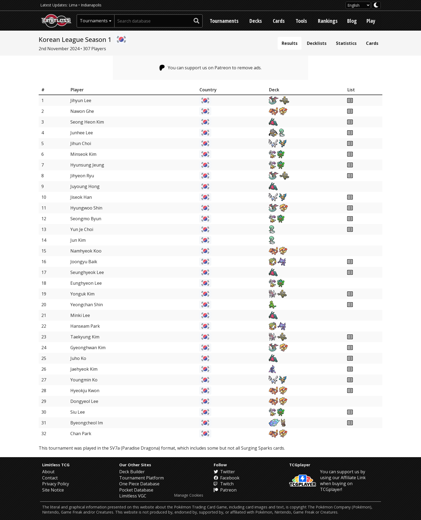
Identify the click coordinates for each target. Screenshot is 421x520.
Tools (301, 20)
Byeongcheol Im (86, 423)
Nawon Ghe (82, 111)
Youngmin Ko (83, 380)
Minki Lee (80, 315)
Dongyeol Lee (84, 401)
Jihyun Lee (80, 100)
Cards (279, 20)
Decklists (316, 43)
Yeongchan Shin (86, 305)
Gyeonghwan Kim (88, 348)
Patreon (225, 490)
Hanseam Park (85, 326)
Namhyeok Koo (85, 251)
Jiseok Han (81, 197)
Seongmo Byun (85, 219)
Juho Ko (78, 358)
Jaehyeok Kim (83, 369)
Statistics (346, 43)
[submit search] (196, 21)
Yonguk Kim (82, 294)
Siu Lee (77, 412)
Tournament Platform (141, 478)
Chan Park (80, 433)
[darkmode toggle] (376, 5)
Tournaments (224, 20)
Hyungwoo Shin (86, 208)
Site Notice (53, 490)
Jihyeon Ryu (82, 176)
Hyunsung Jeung (87, 165)
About (48, 472)
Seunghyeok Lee (87, 272)
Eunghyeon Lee (86, 283)
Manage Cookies (188, 495)
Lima (73, 5)
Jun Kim (78, 240)
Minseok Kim (83, 154)
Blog (352, 20)
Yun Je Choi (81, 229)
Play (370, 20)
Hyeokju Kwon (84, 390)
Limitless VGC (132, 496)
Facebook (226, 478)
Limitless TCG (56, 464)
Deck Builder (132, 472)
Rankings (327, 20)
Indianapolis (91, 5)
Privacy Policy (55, 484)
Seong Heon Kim (87, 122)
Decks (255, 20)
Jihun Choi (80, 143)
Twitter (224, 472)
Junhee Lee (81, 133)
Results (289, 43)
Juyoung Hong (85, 186)
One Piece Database (139, 484)
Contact (50, 478)
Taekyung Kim (84, 337)
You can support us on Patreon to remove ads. (210, 68)
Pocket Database (136, 490)
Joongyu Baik (83, 262)
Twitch (224, 484)
